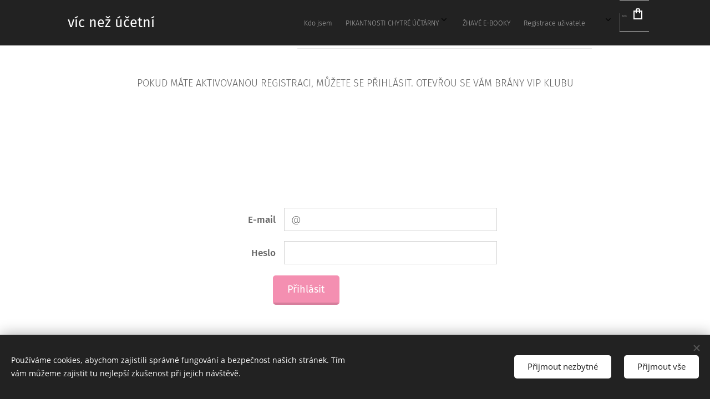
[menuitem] (416, 22)
